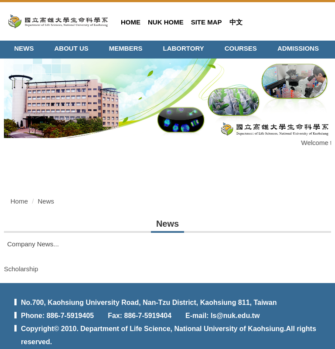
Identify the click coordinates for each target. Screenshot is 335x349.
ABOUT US (72, 48)
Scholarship (21, 269)
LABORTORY (183, 48)
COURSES (241, 48)
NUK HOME (166, 22)
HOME (130, 22)
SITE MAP (206, 22)
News (46, 201)
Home (19, 201)
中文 (236, 22)
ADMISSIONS (298, 48)
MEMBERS (126, 48)
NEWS (24, 48)
